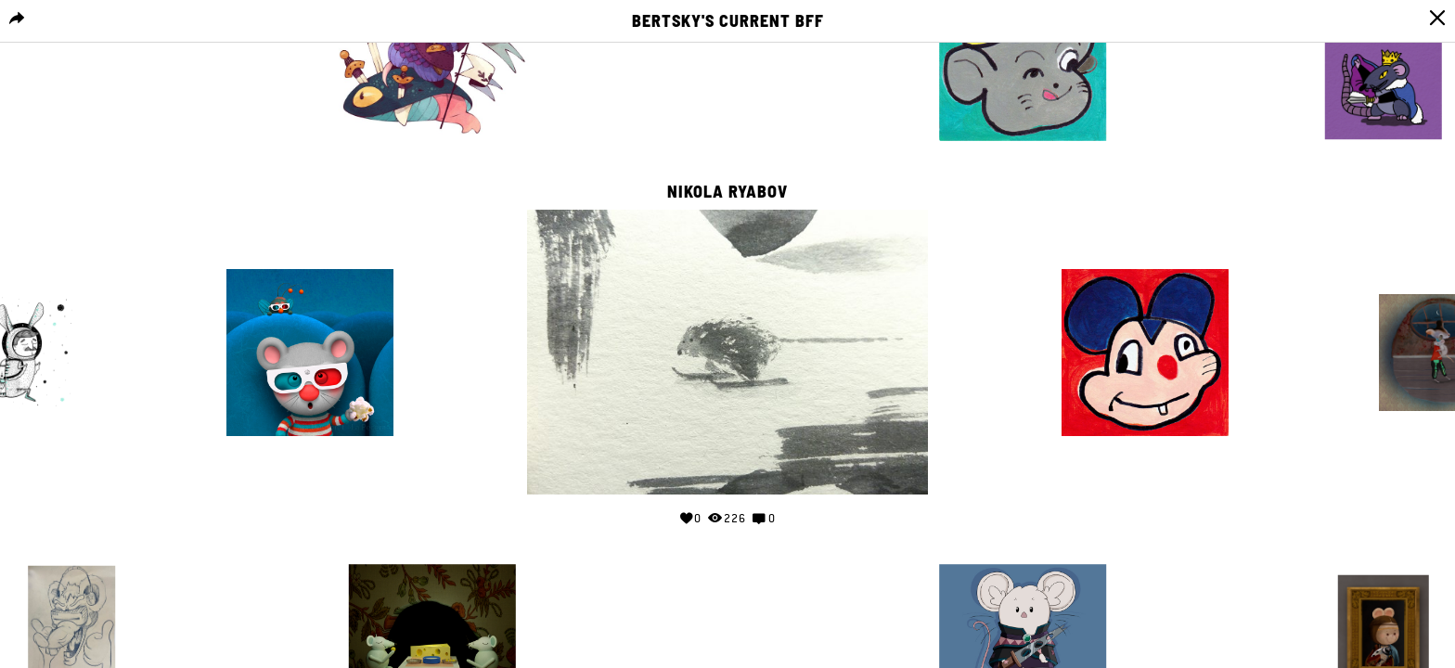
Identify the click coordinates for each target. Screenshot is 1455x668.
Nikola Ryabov (727, 192)
